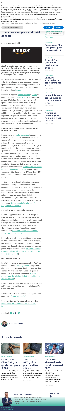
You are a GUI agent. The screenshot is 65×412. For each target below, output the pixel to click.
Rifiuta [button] (48, 27)
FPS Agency (11, 408)
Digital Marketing (49, 43)
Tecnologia (49, 38)
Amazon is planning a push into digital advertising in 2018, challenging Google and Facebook (21, 252)
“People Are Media (18, 297)
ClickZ (34, 95)
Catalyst (19, 98)
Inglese (18, 91)
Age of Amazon (24, 95)
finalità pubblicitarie (50, 12)
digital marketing (22, 136)
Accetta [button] (58, 27)
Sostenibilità (49, 35)
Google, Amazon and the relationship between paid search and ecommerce (20, 277)
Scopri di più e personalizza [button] (12, 27)
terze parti (28, 9)
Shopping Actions (22, 266)
